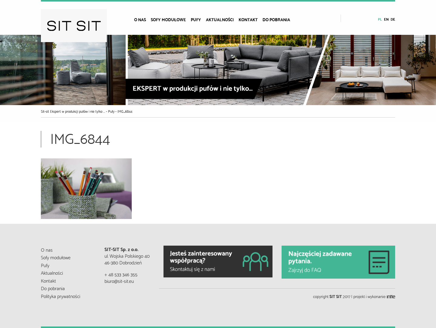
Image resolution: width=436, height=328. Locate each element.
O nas (140, 19)
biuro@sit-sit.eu (119, 281)
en (386, 19)
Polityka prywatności (60, 296)
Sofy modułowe (168, 19)
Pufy (196, 19)
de (393, 19)
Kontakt (248, 19)
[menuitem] (142, 19)
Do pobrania (276, 19)
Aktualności (220, 19)
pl (380, 19)
